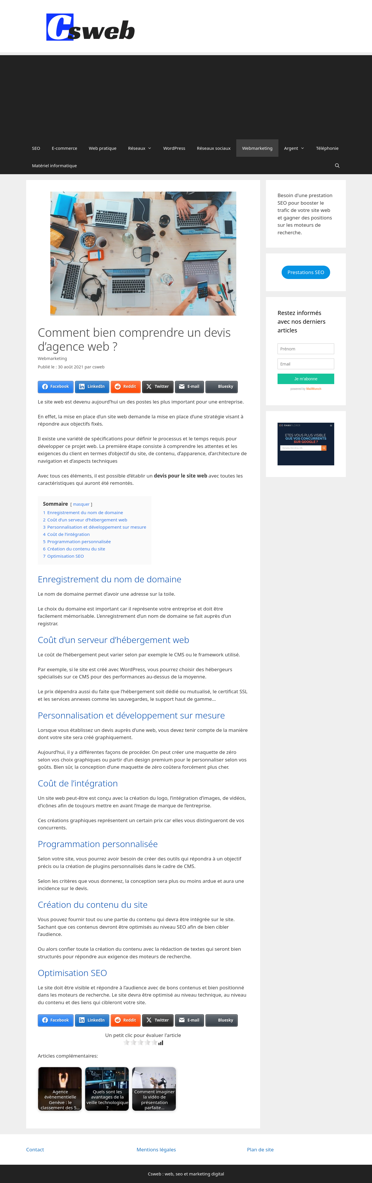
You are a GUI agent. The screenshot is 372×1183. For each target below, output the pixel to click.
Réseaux (143, 148)
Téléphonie (327, 148)
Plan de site (260, 1149)
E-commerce (64, 148)
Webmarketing (257, 148)
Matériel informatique (54, 165)
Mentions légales (156, 1149)
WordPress (174, 148)
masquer (81, 504)
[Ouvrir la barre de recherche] (337, 165)
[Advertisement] (186, 95)
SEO (36, 148)
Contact (35, 1149)
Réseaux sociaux (214, 148)
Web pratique (103, 148)
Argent (297, 148)
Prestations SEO (305, 272)
